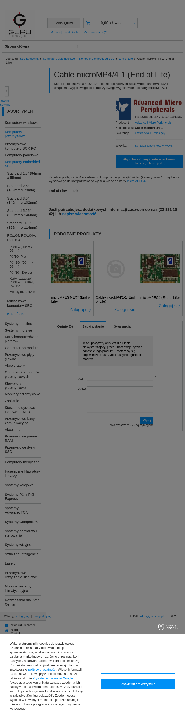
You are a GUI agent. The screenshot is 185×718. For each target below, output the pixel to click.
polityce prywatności (42, 669)
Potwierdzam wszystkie (138, 684)
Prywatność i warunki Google (52, 678)
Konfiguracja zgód (138, 668)
